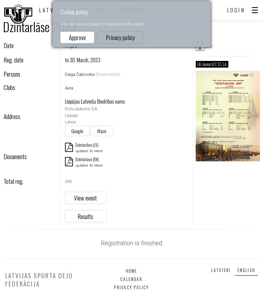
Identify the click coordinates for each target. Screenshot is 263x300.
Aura (69, 88)
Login (236, 10)
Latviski (221, 270)
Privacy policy (120, 37)
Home (131, 271)
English (246, 270)
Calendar (131, 279)
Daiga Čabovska (80, 74)
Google (77, 131)
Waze (101, 131)
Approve (77, 37)
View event (85, 197)
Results (85, 216)
